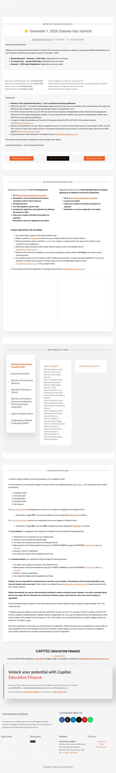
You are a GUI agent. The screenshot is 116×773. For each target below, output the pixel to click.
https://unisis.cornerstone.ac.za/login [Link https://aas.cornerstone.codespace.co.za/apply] (83, 199)
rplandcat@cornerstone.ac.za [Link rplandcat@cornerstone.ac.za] (22, 124)
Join (3, 748)
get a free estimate (32, 692)
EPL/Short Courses (8, 759)
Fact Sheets (5, 754)
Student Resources (37, 748)
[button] (87, 3)
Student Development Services (41, 754)
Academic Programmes (10, 742)
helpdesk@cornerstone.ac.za (67, 135)
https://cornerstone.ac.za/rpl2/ (28, 132)
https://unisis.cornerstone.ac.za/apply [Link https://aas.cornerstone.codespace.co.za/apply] (32, 196)
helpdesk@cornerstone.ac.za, (75, 585)
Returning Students (18, 510)
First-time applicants (19, 521)
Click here (89, 546)
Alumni (32, 742)
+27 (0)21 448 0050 (69, 753)
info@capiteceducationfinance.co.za (94, 659)
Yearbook (33, 239)
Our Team (8, 748)
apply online (39, 659)
